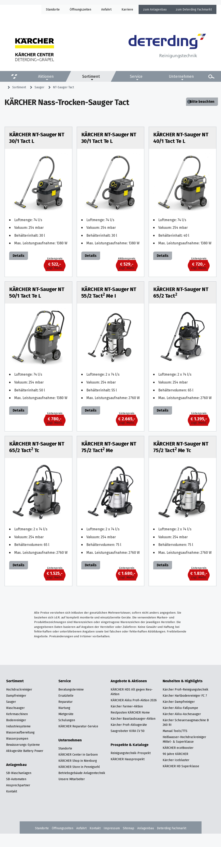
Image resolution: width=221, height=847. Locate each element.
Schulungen (66, 720)
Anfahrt (106, 9)
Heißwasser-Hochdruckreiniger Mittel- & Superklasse (184, 739)
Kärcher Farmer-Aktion (127, 706)
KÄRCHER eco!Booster (178, 748)
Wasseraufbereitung (20, 732)
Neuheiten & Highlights (183, 681)
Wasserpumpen (17, 738)
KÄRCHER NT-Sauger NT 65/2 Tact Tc (36, 447)
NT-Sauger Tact (63, 87)
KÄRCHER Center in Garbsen (78, 754)
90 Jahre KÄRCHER (175, 754)
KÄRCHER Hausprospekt (127, 759)
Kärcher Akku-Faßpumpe (180, 708)
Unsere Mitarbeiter (71, 779)
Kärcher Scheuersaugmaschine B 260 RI (186, 722)
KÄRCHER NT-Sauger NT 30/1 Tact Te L (108, 137)
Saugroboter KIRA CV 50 (127, 731)
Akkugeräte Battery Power (24, 751)
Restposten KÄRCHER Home (130, 712)
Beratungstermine (71, 689)
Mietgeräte (65, 714)
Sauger (39, 87)
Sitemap (128, 828)
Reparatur (65, 702)
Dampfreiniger (16, 695)
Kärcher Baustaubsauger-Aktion (133, 718)
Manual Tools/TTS (175, 731)
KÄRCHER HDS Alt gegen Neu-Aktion (132, 691)
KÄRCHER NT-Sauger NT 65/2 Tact (180, 292)
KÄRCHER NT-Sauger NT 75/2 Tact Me (108, 447)
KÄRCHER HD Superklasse (181, 766)
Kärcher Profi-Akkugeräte (129, 725)
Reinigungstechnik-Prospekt (131, 753)
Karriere (127, 9)
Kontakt (11, 791)
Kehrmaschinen (17, 714)
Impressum (112, 828)
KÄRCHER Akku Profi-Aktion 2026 (134, 700)
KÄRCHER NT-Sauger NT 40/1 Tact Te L (180, 137)
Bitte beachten (202, 101)
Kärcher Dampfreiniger (179, 702)
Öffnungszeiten (62, 828)
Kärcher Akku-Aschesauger (182, 714)
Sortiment (91, 76)
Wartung (64, 708)
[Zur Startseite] (167, 47)
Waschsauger (15, 708)
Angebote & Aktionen (129, 681)
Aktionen (46, 76)
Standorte (53, 9)
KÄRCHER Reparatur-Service (78, 726)
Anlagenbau (158, 9)
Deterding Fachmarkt (197, 9)
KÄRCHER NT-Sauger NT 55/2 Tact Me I (108, 292)
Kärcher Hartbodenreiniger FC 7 (185, 695)
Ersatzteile (65, 695)
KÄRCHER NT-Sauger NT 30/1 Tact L (36, 137)
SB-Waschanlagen (18, 773)
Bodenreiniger (16, 720)
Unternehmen (181, 76)
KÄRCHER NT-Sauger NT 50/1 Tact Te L (36, 292)
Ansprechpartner (18, 785)
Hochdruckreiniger (19, 689)
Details (18, 255)
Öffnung (75, 9)
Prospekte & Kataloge (129, 744)
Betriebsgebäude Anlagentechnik (81, 773)
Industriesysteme (18, 726)
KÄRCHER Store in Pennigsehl (79, 767)
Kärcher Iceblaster (176, 760)
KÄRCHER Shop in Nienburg (77, 760)
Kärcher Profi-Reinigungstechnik (185, 689)
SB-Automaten (16, 779)
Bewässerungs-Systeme (23, 744)
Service (136, 76)
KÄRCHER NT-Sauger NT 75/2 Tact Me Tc (180, 447)
